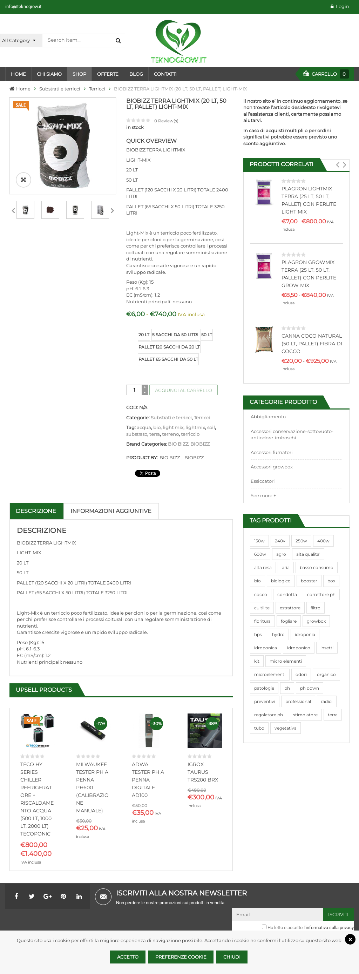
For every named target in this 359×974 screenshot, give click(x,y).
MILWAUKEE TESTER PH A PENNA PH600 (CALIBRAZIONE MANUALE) (92, 787)
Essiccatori (263, 481)
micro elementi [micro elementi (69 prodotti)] (286, 661)
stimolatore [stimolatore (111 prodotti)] (305, 714)
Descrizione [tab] (36, 511)
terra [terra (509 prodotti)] (333, 714)
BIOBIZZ (200, 444)
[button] (338, 165)
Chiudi (232, 957)
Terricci (97, 89)
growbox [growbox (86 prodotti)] (316, 621)
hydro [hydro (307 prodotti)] (278, 634)
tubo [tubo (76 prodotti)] (259, 728)
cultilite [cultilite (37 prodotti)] (262, 607)
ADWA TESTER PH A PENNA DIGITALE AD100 (148, 779)
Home (23, 89)
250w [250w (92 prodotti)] (301, 540)
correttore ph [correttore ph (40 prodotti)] (321, 594)
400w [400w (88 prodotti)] (323, 540)
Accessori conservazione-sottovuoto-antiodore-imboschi (292, 434)
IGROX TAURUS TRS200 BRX (203, 772)
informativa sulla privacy (330, 927)
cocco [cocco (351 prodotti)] (260, 594)
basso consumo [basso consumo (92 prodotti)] (316, 567)
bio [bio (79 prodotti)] (257, 580)
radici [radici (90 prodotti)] (326, 701)
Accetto (127, 957)
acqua (144, 427)
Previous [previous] (12, 209)
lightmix (195, 427)
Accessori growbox (272, 466)
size (131, 329)
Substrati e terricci (59, 89)
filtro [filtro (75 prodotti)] (315, 607)
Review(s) (166, 120)
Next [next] (112, 209)
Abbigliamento (268, 416)
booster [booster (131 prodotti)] (309, 580)
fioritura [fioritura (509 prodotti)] (262, 621)
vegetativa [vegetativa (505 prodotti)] (286, 728)
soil (211, 427)
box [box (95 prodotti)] (331, 580)
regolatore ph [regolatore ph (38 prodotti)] (268, 714)
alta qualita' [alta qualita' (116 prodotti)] (308, 554)
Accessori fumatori (272, 452)
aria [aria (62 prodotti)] (286, 567)
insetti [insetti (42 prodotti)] (326, 647)
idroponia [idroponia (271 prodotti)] (305, 634)
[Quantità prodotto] (134, 390)
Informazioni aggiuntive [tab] (110, 511)
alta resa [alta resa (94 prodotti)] (263, 567)
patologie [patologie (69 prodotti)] (264, 688)
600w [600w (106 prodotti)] (260, 554)
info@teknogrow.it (23, 6)
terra (154, 434)
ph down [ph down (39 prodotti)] (309, 688)
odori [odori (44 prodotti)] (301, 674)
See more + (263, 495)
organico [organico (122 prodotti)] (326, 674)
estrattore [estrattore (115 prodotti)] (290, 607)
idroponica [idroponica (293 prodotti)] (265, 647)
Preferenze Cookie (180, 957)
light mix (173, 427)
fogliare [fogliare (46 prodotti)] (289, 621)
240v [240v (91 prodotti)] (280, 540)
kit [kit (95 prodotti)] (256, 661)
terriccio (190, 434)
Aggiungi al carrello (183, 390)
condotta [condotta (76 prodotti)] (287, 594)
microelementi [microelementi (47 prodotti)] (269, 674)
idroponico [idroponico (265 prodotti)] (298, 647)
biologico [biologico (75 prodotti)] (281, 580)
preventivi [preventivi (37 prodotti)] (264, 701)
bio (157, 427)
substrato (136, 434)
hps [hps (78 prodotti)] (258, 634)
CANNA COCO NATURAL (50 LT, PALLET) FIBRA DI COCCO (312, 343)
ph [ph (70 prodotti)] (287, 688)
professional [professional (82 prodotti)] (298, 701)
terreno (170, 434)
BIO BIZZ (178, 444)
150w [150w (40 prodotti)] (259, 540)
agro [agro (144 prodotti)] (281, 554)
